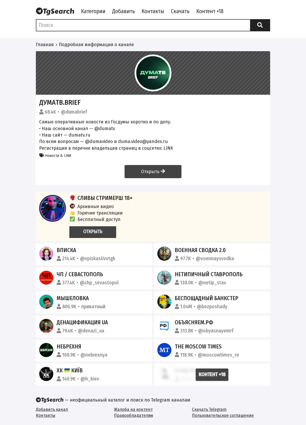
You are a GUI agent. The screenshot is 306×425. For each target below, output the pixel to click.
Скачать (180, 11)
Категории (93, 11)
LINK (168, 148)
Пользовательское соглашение (223, 415)
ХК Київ (70, 370)
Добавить (123, 11)
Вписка (66, 250)
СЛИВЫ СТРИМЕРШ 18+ (100, 198)
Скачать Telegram (209, 409)
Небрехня (69, 346)
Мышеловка (73, 298)
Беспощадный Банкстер (206, 298)
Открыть (153, 171)
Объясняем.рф (194, 322)
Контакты (153, 11)
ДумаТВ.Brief (60, 102)
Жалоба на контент (133, 409)
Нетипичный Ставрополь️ (209, 274)
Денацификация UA (82, 322)
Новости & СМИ (55, 155)
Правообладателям (133, 415)
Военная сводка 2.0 (200, 250)
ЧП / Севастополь (80, 274)
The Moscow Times (198, 346)
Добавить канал (52, 409)
